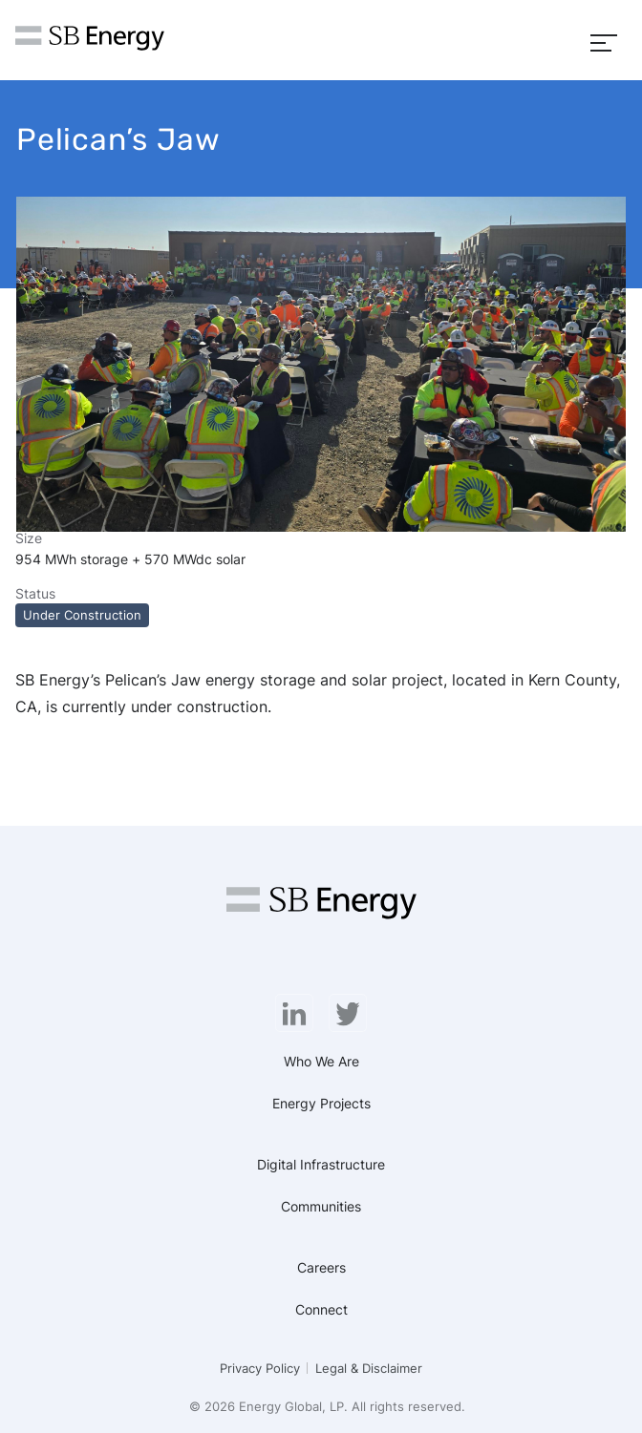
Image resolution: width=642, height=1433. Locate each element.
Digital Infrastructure (321, 1164)
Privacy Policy (260, 1368)
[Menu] (604, 40)
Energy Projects (321, 1103)
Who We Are (321, 1061)
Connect (321, 1309)
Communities (321, 1206)
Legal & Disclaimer (368, 1368)
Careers (321, 1267)
